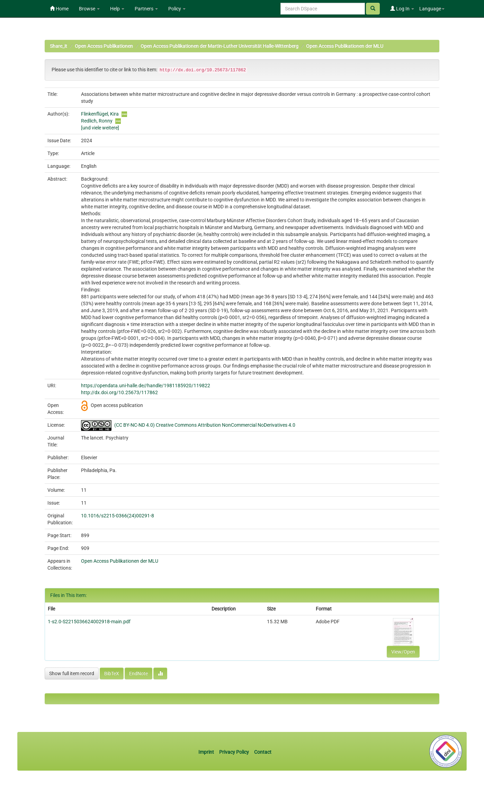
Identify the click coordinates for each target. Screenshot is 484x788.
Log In (402, 8)
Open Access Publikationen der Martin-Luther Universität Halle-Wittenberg (219, 46)
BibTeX (111, 673)
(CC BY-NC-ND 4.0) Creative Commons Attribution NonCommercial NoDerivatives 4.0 (204, 425)
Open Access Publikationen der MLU (344, 46)
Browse (89, 8)
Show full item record (71, 673)
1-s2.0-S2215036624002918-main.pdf (89, 621)
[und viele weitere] (100, 127)
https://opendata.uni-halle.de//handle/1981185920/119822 (145, 385)
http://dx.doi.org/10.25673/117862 (119, 392)
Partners (146, 8)
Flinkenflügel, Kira (100, 114)
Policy (177, 8)
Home (59, 8)
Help (117, 8)
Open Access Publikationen (104, 46)
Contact (262, 752)
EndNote (138, 673)
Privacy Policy (234, 752)
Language (432, 8)
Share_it (58, 46)
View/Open (403, 651)
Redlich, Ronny (97, 121)
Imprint (206, 752)
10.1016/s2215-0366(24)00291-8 (117, 515)
